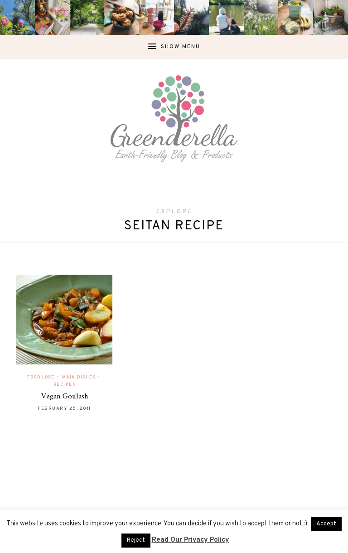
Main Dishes (79, 377)
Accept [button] (326, 524)
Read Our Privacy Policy (190, 540)
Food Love (41, 377)
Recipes (64, 384)
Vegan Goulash (64, 396)
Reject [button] (136, 540)
